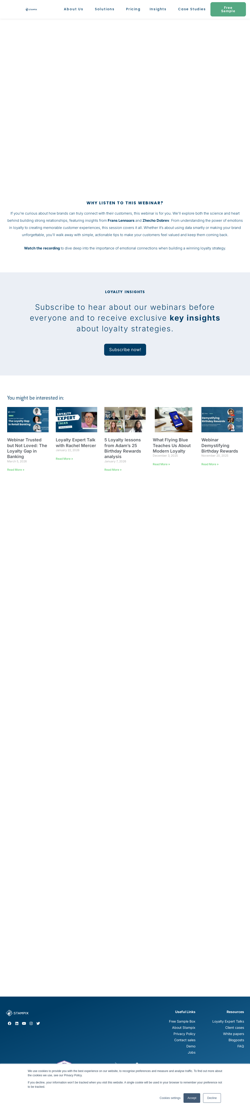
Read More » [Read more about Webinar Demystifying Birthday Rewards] (210, 464)
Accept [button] (192, 1098)
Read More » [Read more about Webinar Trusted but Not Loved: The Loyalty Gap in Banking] (15, 469)
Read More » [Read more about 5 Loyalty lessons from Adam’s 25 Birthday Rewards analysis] (113, 469)
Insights (159, 9)
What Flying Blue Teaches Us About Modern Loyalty (172, 445)
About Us (75, 9)
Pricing (133, 9)
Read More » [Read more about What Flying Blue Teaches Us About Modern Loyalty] (161, 464)
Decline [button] (212, 1098)
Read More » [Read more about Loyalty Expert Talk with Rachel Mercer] (64, 458)
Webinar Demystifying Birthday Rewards (219, 445)
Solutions (106, 9)
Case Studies (192, 9)
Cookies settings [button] (170, 1098)
